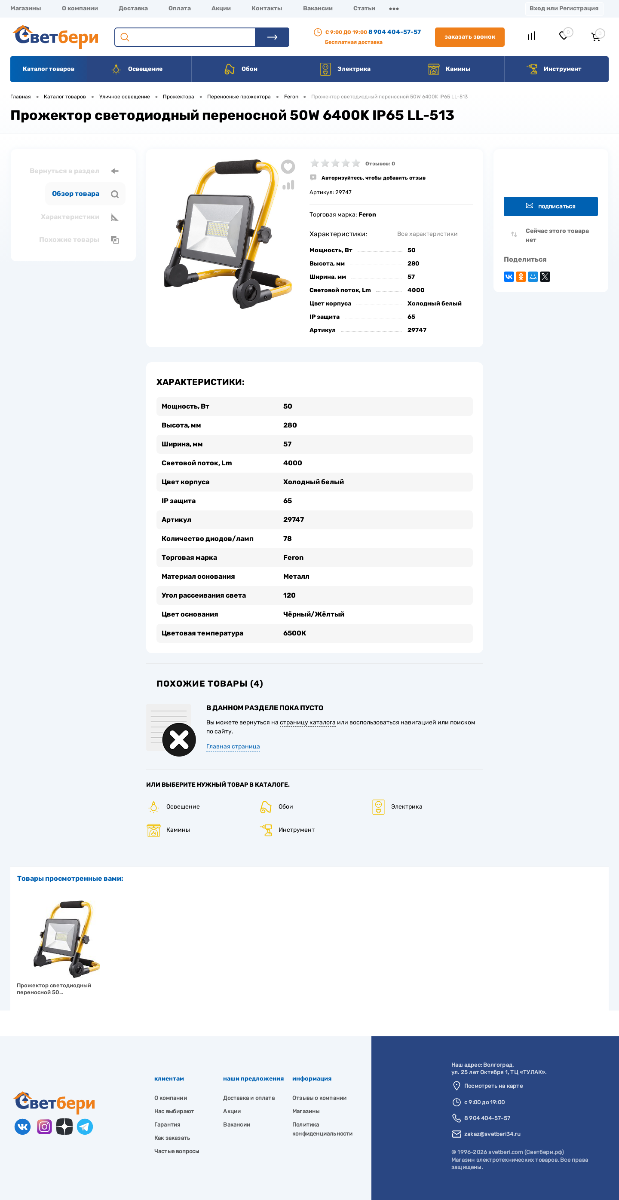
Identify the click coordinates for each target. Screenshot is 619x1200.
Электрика (345, 69)
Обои (240, 69)
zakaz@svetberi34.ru (492, 1134)
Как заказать (172, 1138)
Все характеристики (427, 234)
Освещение (136, 69)
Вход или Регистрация (564, 8)
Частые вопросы (176, 1151)
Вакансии (318, 8)
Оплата (180, 8)
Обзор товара (85, 193)
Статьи (364, 8)
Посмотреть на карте (493, 1086)
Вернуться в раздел (74, 171)
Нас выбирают (174, 1111)
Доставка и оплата (248, 1098)
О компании (80, 8)
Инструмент (553, 69)
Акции (221, 8)
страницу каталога (308, 722)
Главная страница (233, 746)
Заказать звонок (469, 36)
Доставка (133, 8)
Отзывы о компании (319, 1098)
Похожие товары (79, 239)
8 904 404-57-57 (394, 32)
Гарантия (167, 1124)
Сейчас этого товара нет (557, 235)
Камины (449, 69)
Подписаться (551, 206)
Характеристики (80, 217)
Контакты (266, 8)
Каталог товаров (48, 69)
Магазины (25, 8)
